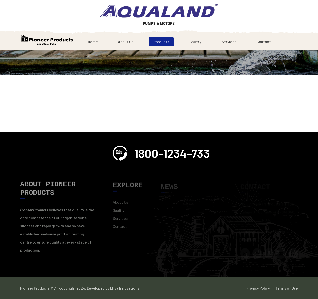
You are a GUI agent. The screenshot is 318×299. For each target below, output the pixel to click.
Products (161, 41)
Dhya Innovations (124, 288)
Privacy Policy (258, 288)
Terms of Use (286, 288)
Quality (119, 211)
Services (228, 41)
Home (93, 41)
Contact (264, 41)
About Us (125, 41)
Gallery (195, 41)
